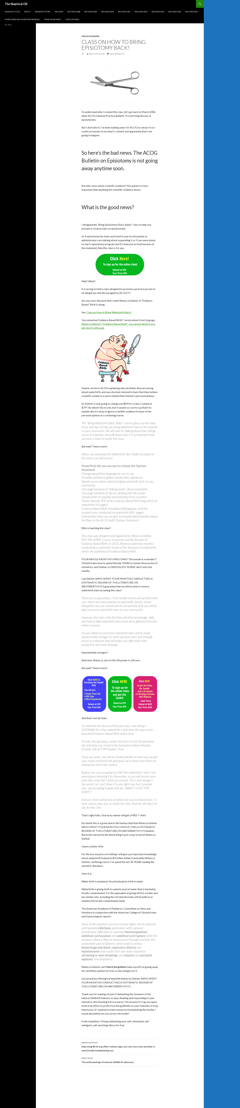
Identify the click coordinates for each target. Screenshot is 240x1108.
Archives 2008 (73, 12)
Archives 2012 (141, 12)
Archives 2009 (90, 12)
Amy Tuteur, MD (97, 54)
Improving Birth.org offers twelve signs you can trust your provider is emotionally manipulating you (120, 1046)
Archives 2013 (158, 12)
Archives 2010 (107, 12)
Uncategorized (90, 36)
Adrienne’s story (43, 12)
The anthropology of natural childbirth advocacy (120, 1059)
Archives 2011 (124, 12)
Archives (59, 12)
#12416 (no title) (12, 12)
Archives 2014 (174, 12)
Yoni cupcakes (72, 19)
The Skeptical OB (16, 4)
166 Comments (116, 54)
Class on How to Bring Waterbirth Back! (109, 312)
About (27, 12)
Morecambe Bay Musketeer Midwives (22, 19)
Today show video (52, 19)
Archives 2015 (191, 12)
